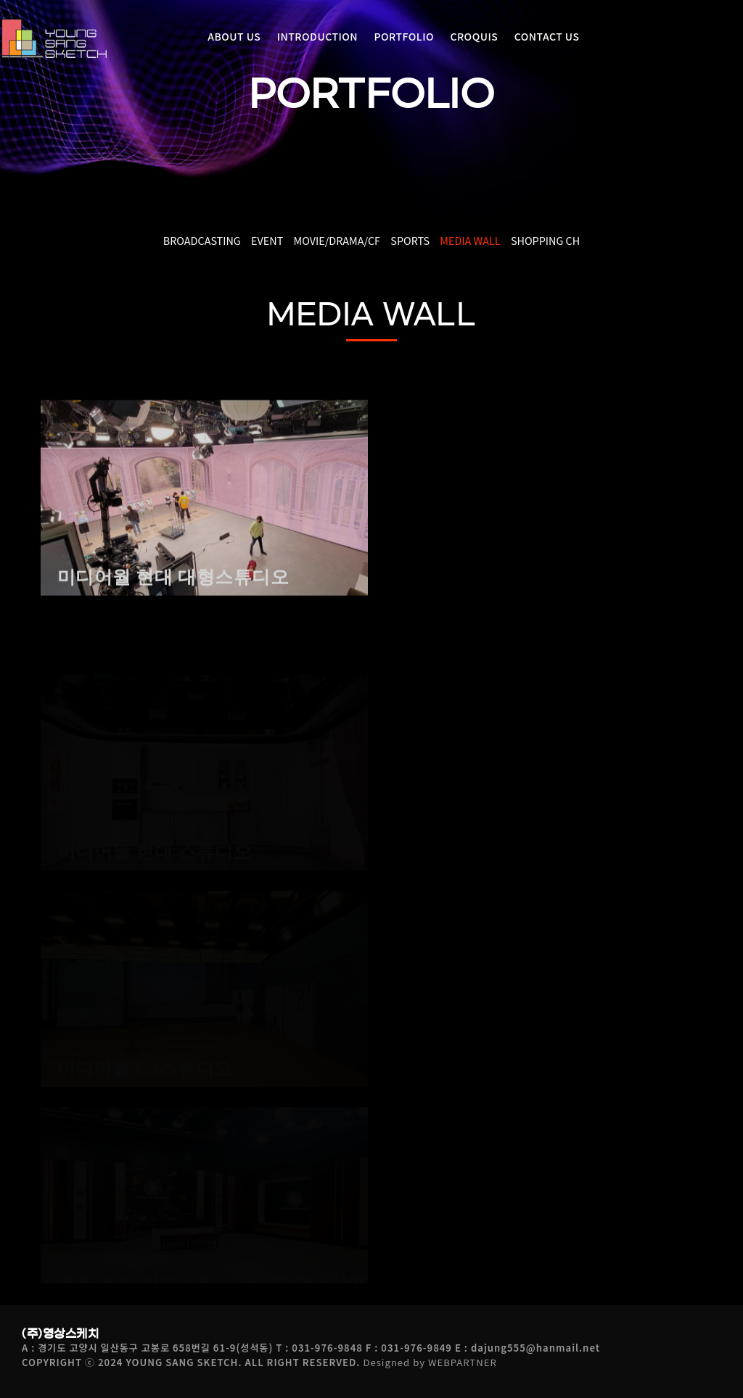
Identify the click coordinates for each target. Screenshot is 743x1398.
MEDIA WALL (470, 240)
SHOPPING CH (545, 240)
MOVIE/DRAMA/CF (337, 240)
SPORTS (410, 240)
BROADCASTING (202, 240)
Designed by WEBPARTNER (429, 1362)
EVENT (267, 240)
